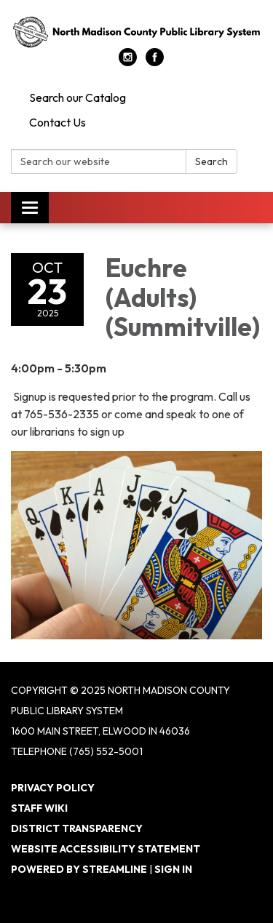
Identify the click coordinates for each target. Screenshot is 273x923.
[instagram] (128, 62)
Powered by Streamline (79, 869)
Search (211, 161)
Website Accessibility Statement (105, 848)
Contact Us (57, 122)
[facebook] (155, 62)
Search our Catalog (77, 97)
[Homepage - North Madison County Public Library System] (136, 31)
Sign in (173, 869)
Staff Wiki (39, 808)
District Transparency (77, 828)
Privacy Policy (53, 787)
